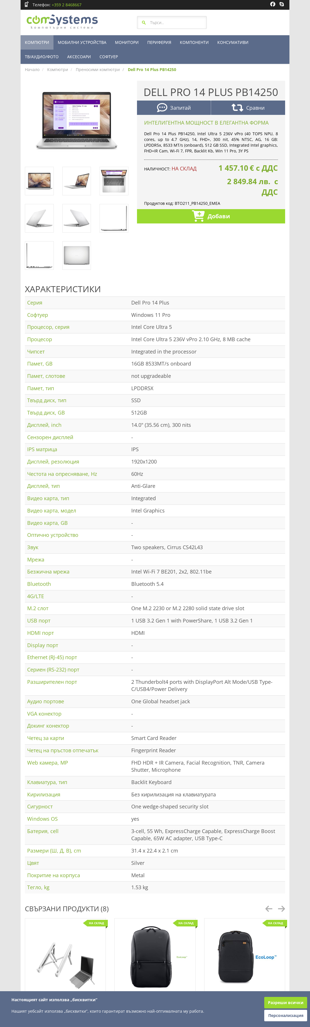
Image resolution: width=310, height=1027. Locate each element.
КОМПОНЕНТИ (194, 42)
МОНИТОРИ (127, 42)
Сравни (248, 108)
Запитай (174, 108)
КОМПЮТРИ (37, 42)
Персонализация (285, 1015)
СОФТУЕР (109, 56)
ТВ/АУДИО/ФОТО (42, 56)
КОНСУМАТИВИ (233, 42)
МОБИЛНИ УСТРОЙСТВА (82, 42)
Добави (211, 216)
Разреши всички (285, 1002)
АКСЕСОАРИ (79, 56)
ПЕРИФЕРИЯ (159, 42)
